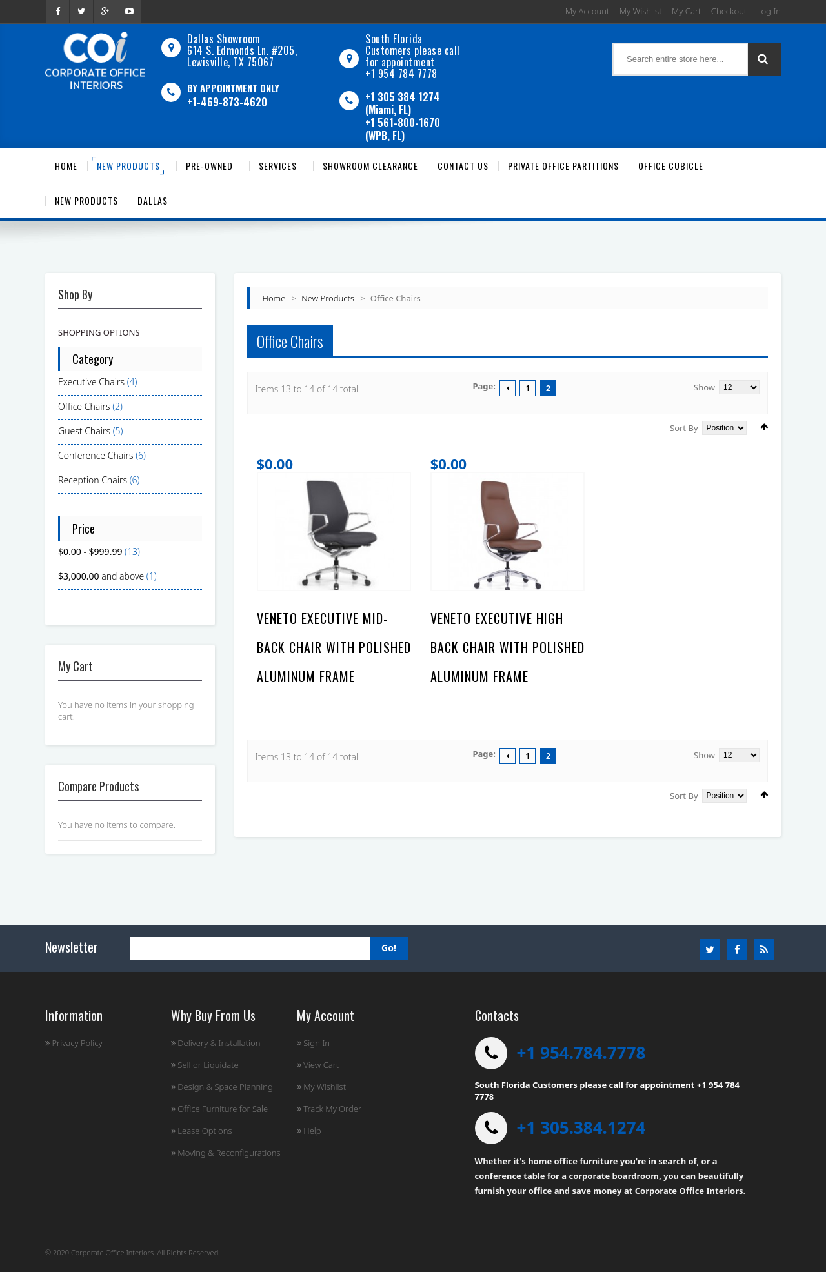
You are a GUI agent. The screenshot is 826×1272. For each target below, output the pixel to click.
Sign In (313, 1043)
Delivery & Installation (216, 1043)
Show (704, 387)
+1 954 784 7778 (401, 73)
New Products (327, 298)
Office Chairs (84, 406)
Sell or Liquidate (205, 1065)
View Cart (318, 1065)
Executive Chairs (91, 382)
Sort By (684, 428)
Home (274, 298)
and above (101, 576)
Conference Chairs (96, 455)
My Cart (686, 11)
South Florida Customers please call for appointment (412, 50)
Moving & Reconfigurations (226, 1152)
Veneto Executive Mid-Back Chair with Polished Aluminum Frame (334, 647)
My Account (587, 11)
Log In (769, 11)
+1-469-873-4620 (227, 102)
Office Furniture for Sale (219, 1109)
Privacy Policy (74, 1043)
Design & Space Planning (222, 1087)
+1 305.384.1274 (581, 1127)
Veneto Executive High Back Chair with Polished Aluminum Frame (507, 647)
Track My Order (329, 1109)
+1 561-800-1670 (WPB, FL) (402, 129)
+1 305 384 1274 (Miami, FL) (402, 103)
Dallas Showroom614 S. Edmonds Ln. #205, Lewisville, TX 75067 (242, 50)
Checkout (729, 11)
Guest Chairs (84, 431)
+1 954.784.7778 (581, 1052)
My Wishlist (641, 11)
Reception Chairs (92, 480)
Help (309, 1130)
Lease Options (201, 1130)
